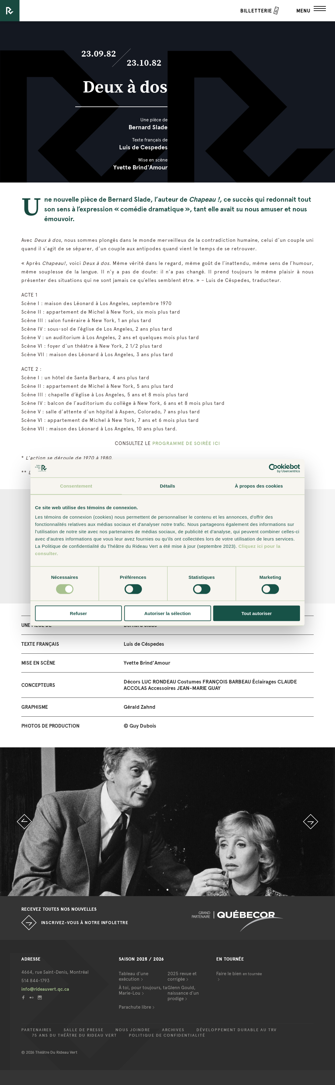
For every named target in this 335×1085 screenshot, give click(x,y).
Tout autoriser (257, 613)
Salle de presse (84, 1030)
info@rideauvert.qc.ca (45, 989)
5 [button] (186, 890)
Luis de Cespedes (143, 147)
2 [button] (158, 890)
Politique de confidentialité (167, 1035)
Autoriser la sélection (167, 613)
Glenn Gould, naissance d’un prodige (183, 993)
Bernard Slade (148, 127)
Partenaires (36, 1030)
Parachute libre (135, 1007)
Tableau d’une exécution (133, 976)
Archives (173, 1030)
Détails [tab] (167, 485)
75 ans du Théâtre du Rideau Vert (74, 1035)
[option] (167, 821)
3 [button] (167, 890)
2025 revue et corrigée (182, 976)
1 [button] (149, 890)
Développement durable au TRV (236, 1030)
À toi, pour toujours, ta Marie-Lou (143, 990)
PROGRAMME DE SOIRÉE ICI (186, 443)
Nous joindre (132, 1030)
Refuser (78, 613)
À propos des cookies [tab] (259, 485)
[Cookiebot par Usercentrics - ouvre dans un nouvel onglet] (273, 468)
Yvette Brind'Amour (140, 167)
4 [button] (177, 890)
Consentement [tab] (76, 485)
